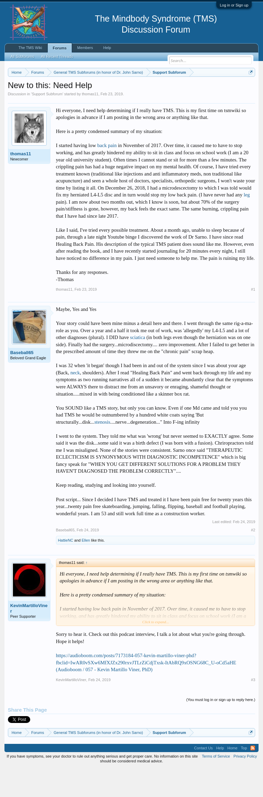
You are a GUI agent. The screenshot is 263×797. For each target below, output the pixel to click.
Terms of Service (216, 784)
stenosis (102, 450)
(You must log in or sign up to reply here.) (220, 728)
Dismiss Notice (249, 88)
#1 (253, 317)
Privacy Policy (245, 784)
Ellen (86, 569)
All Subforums (22, 57)
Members (85, 48)
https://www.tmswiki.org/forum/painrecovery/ (106, 96)
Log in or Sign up (234, 5)
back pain (107, 174)
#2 (253, 558)
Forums (60, 48)
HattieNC (65, 569)
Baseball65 (22, 381)
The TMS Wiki (30, 48)
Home (232, 776)
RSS (252, 776)
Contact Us (203, 776)
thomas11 (90, 122)
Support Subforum (47, 122)
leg (247, 223)
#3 (253, 708)
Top (244, 776)
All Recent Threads (57, 57)
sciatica (137, 366)
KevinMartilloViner (29, 636)
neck (75, 400)
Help (107, 48)
